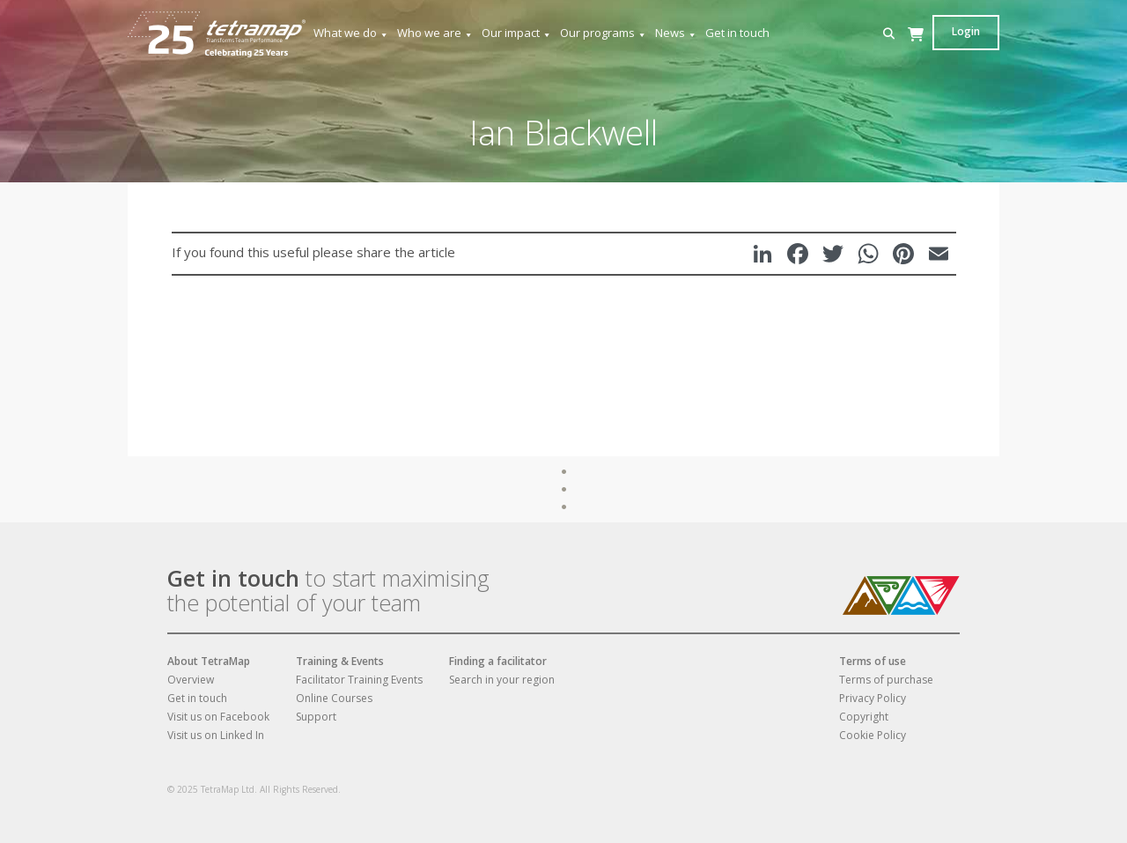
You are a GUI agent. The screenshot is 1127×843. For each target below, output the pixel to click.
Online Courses (334, 698)
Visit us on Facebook (218, 716)
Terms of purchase (886, 679)
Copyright (863, 716)
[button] (889, 34)
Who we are (435, 33)
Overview (190, 679)
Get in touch (737, 33)
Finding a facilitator (498, 661)
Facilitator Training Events (359, 679)
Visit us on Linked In (215, 735)
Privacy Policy (872, 698)
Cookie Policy (872, 735)
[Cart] (916, 51)
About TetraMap (208, 661)
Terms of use (872, 661)
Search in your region (502, 679)
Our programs (603, 33)
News (676, 33)
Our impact (517, 33)
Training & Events (340, 661)
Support (316, 716)
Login (966, 31)
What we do (351, 33)
